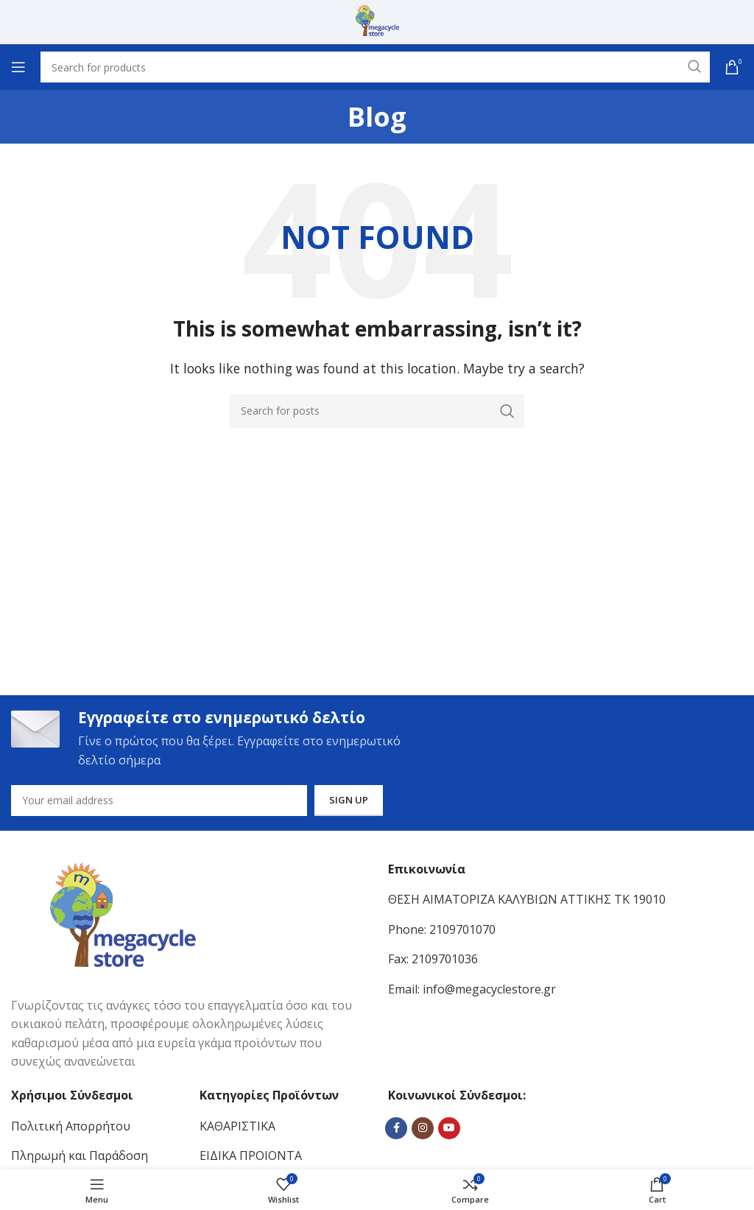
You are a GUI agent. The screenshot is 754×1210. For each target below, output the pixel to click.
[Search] (377, 411)
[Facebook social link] (396, 1130)
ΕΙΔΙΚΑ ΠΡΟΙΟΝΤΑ (251, 1158)
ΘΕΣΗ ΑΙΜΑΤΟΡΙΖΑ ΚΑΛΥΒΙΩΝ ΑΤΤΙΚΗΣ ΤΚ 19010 (527, 901)
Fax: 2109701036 (433, 961)
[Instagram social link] (423, 1130)
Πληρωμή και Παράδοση (79, 1158)
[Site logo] (377, 21)
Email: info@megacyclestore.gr (472, 991)
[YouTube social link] (449, 1130)
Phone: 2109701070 (442, 932)
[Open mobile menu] (18, 67)
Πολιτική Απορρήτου (70, 1128)
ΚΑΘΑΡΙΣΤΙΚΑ (237, 1128)
